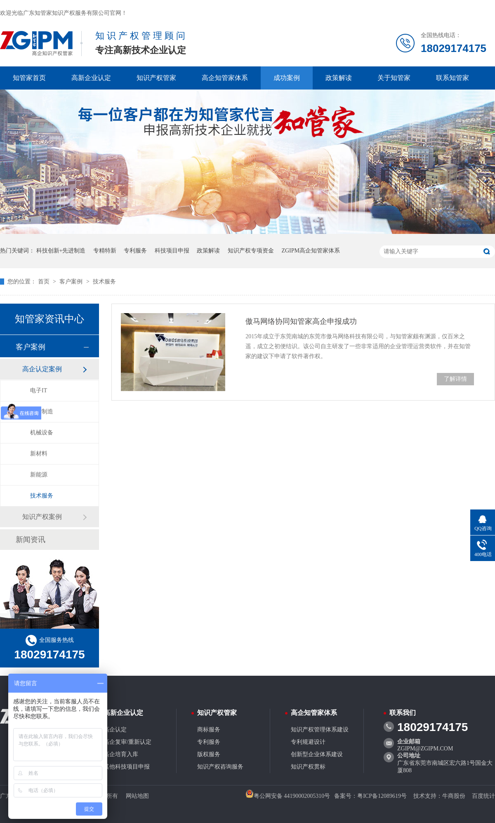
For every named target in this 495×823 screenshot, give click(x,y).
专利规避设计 (308, 742)
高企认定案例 (42, 369)
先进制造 (41, 411)
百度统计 (483, 796)
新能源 (38, 475)
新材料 (38, 453)
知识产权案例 (42, 516)
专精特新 (104, 251)
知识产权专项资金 (251, 251)
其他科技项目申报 (127, 767)
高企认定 (115, 729)
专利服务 (135, 251)
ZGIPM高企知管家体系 (310, 251)
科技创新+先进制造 (61, 251)
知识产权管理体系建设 (320, 729)
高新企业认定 (91, 77)
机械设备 (41, 432)
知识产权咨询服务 (220, 767)
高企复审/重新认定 (127, 742)
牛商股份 (453, 796)
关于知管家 (393, 77)
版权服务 (208, 754)
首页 (44, 281)
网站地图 (137, 796)
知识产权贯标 (308, 767)
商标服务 (208, 729)
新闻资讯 (30, 539)
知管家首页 (29, 77)
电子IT (38, 390)
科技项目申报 (172, 251)
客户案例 (71, 281)
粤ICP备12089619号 (382, 796)
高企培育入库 (121, 754)
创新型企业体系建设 (317, 754)
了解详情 (455, 379)
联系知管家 (452, 77)
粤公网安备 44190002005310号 (287, 796)
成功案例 (286, 77)
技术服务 (104, 281)
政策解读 (338, 77)
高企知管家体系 (225, 77)
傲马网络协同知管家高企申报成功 (301, 321)
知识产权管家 (156, 77)
